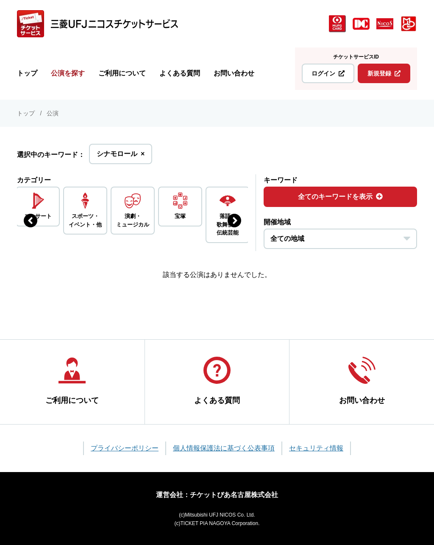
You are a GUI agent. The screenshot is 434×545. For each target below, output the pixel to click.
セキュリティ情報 (316, 448)
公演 (52, 113)
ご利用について (122, 73)
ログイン (328, 73)
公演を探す (68, 73)
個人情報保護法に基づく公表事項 (224, 448)
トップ (27, 73)
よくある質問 (179, 73)
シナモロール (121, 156)
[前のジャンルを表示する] (30, 220)
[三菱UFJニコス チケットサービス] (97, 23)
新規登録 (384, 73)
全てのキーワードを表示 (340, 196)
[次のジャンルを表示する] (234, 220)
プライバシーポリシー (125, 448)
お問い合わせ (234, 73)
